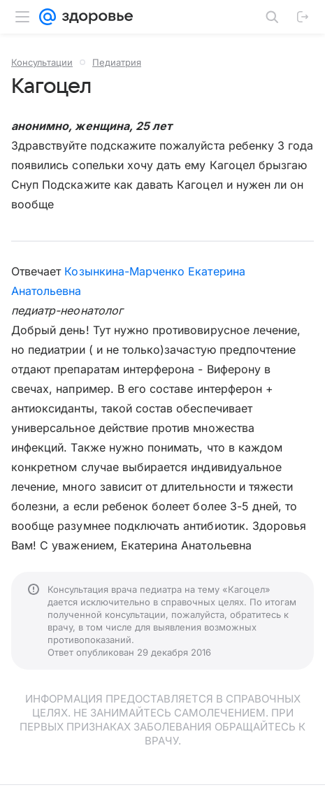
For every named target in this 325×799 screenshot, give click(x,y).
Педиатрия (116, 62)
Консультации (42, 62)
